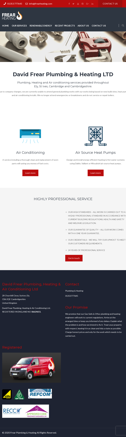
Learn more (30, 173)
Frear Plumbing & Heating (23, 432)
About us (83, 25)
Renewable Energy (41, 25)
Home (5, 25)
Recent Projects (65, 25)
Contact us (110, 3)
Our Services (19, 25)
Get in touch (74, 258)
